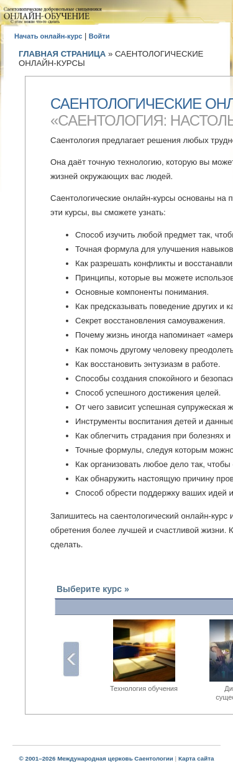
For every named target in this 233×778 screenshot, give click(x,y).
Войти (99, 36)
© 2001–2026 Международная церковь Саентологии (96, 758)
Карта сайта (196, 758)
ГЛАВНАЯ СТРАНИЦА (62, 53)
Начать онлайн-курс (48, 36)
